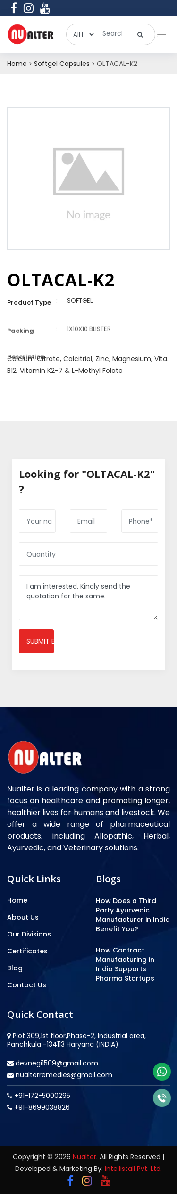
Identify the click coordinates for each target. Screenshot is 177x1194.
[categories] (81, 34)
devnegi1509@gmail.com (56, 1063)
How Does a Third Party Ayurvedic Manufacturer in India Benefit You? (133, 915)
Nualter (84, 1157)
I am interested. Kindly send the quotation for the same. (88, 597)
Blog (15, 968)
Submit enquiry (40, 641)
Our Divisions (29, 934)
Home (17, 63)
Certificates (27, 951)
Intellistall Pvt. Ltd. (133, 1168)
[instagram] (29, 8)
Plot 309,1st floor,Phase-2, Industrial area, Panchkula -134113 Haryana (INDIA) (76, 1040)
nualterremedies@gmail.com (63, 1075)
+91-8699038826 (41, 1107)
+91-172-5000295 (41, 1095)
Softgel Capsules (62, 63)
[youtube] (45, 8)
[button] (159, 32)
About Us (23, 917)
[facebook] (13, 8)
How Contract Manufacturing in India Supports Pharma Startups (125, 964)
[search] (140, 34)
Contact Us (26, 985)
